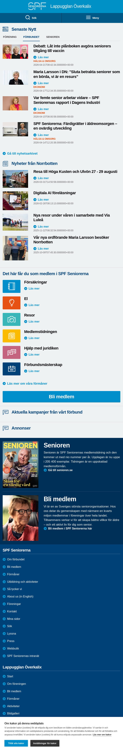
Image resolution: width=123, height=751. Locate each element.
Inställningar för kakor (45, 743)
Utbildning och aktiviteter (22, 581)
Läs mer (43, 57)
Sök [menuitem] (30, 17)
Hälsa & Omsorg (44, 61)
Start (10, 676)
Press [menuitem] (10, 641)
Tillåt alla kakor (16, 743)
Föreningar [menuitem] (14, 603)
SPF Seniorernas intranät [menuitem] (23, 655)
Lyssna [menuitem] (11, 633)
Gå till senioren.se (60, 470)
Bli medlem (61, 396)
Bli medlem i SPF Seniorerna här (70, 528)
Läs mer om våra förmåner (27, 383)
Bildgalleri (13, 713)
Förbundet (31, 36)
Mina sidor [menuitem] (13, 618)
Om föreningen (16, 683)
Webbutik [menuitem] (13, 648)
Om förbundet (16, 559)
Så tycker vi (14, 589)
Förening (10, 36)
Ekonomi (39, 87)
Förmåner (13, 574)
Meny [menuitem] (92, 17)
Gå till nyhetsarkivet (22, 153)
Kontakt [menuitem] (12, 611)
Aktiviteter (13, 706)
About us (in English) (20, 596)
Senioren (53, 36)
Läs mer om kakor (102, 734)
